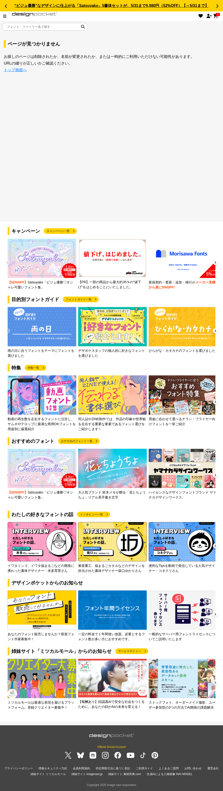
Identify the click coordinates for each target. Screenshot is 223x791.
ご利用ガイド (144, 768)
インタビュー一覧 (91, 514)
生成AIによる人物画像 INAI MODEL (170, 774)
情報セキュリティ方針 (53, 768)
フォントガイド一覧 (78, 299)
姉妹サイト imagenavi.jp (87, 774)
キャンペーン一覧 (58, 231)
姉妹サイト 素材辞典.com (124, 774)
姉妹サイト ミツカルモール (48, 774)
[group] (42, 264)
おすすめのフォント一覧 (76, 441)
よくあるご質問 (169, 768)
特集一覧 (33, 367)
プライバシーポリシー (18, 768)
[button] (5, 6)
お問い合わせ (193, 768)
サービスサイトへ (129, 651)
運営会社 (213, 768)
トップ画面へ (15, 70)
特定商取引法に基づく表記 (113, 768)
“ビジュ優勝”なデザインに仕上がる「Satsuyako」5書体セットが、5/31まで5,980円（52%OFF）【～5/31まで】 (111, 6)
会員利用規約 (81, 768)
